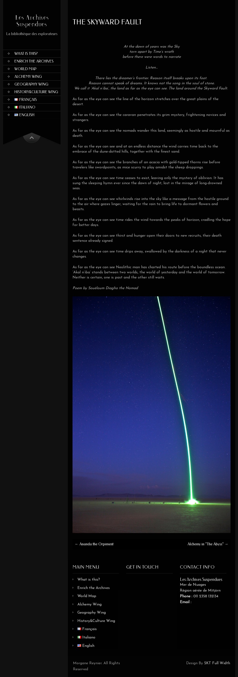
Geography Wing (31, 84)
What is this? (26, 53)
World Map (25, 69)
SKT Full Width (217, 663)
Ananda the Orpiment (94, 544)
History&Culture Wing (36, 92)
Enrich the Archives (33, 61)
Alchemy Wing (28, 76)
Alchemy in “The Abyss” (208, 544)
